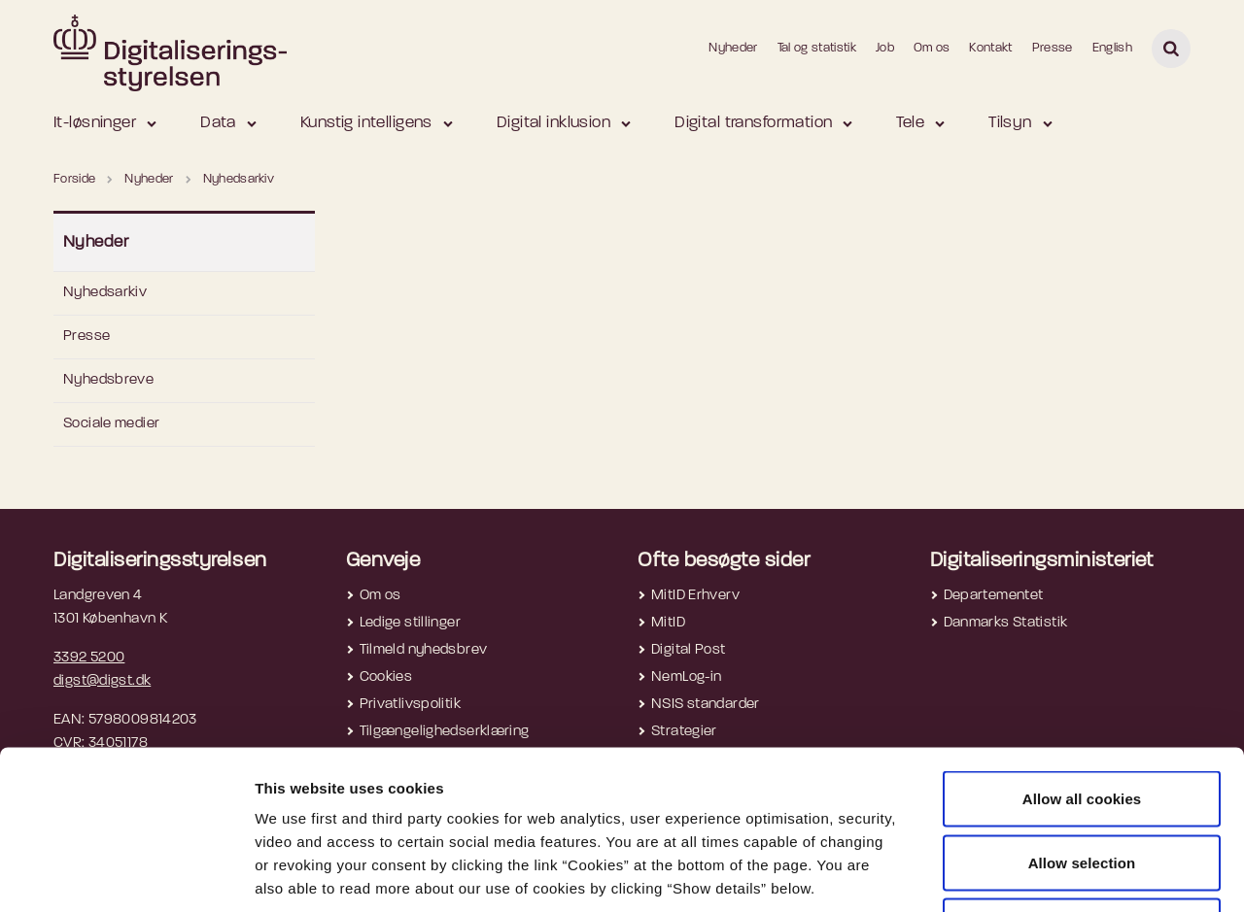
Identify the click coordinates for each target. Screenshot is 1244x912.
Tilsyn (1010, 123)
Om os (932, 48)
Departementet (994, 596)
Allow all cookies (1082, 657)
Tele (910, 123)
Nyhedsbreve (108, 380)
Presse (1052, 48)
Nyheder (732, 48)
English (1112, 48)
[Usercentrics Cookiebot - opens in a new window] (126, 874)
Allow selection (1082, 721)
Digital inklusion (553, 123)
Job (885, 48)
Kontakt (990, 48)
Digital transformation (753, 123)
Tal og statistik (817, 48)
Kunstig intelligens (366, 123)
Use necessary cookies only (1082, 784)
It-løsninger (94, 123)
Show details (1031, 873)
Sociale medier (111, 424)
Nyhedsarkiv (105, 293)
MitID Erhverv (695, 596)
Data (218, 123)
